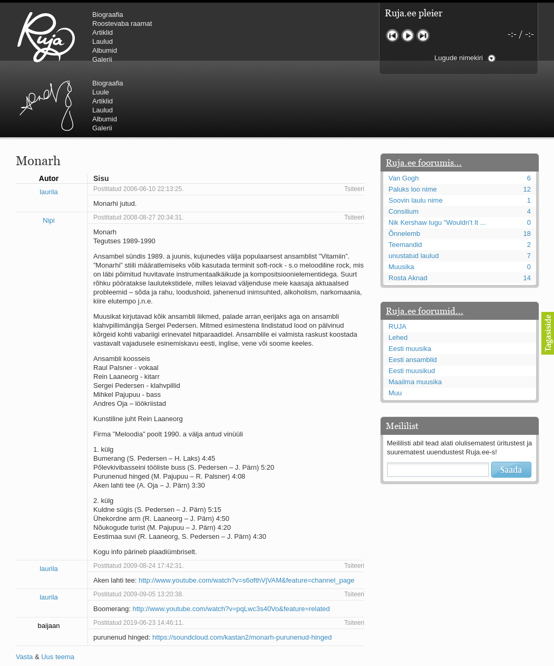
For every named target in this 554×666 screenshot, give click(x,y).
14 (527, 214)
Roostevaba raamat (122, 23)
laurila (49, 128)
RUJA (46, 37)
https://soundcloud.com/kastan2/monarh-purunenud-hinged (242, 574)
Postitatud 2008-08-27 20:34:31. (138, 154)
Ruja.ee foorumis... (424, 99)
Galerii (102, 59)
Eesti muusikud (411, 307)
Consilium (403, 148)
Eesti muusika (409, 285)
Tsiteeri (354, 125)
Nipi (48, 157)
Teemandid (405, 181)
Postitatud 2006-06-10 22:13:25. (138, 125)
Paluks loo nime (412, 126)
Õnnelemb (404, 170)
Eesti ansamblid (412, 296)
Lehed (397, 274)
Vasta (24, 593)
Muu (395, 330)
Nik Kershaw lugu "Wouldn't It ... (437, 159)
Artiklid (102, 32)
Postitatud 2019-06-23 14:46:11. (138, 559)
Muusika (401, 203)
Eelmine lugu (392, 35)
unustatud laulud (413, 192)
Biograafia (107, 14)
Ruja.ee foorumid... (424, 247)
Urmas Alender (224, 37)
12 (527, 126)
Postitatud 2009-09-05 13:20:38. (138, 531)
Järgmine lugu (423, 35)
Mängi (407, 35)
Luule (278, 23)
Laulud (102, 41)
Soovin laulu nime (415, 137)
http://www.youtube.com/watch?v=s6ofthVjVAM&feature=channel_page (247, 517)
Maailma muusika (415, 318)
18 (527, 170)
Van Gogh (403, 115)
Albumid (104, 50)
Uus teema (57, 593)
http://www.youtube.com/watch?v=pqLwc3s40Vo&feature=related (230, 545)
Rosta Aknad (407, 214)
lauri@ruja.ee (201, 658)
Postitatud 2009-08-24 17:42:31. (138, 502)
